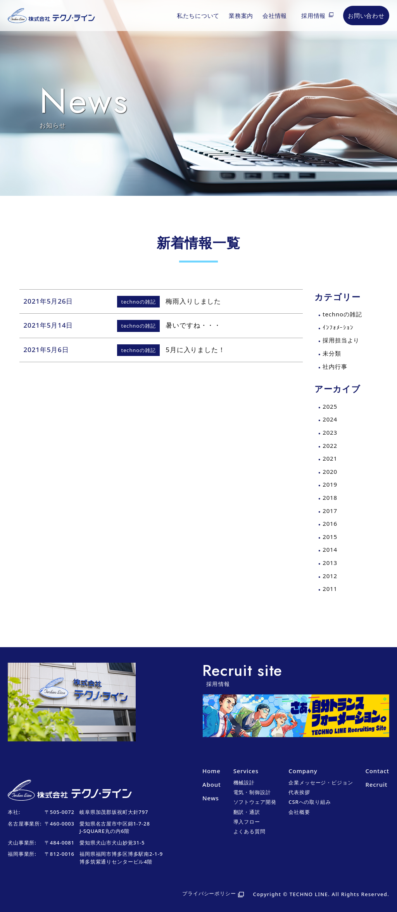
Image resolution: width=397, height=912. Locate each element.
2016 (330, 523)
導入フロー (246, 821)
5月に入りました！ (195, 349)
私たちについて (198, 15)
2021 (330, 458)
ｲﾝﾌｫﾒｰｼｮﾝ (338, 327)
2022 (330, 445)
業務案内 (241, 15)
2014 (330, 549)
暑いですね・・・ (193, 325)
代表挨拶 (299, 792)
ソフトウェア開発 (254, 801)
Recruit (376, 784)
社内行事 (335, 366)
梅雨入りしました (193, 301)
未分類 (332, 353)
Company (302, 771)
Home (211, 771)
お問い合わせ (366, 15)
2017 (330, 511)
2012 (330, 576)
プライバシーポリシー (209, 893)
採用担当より (341, 340)
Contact (377, 771)
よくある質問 (249, 831)
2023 (330, 432)
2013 (330, 563)
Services (246, 771)
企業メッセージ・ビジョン (320, 782)
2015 (330, 537)
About (211, 784)
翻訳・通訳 (246, 811)
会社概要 (299, 811)
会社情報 (274, 15)
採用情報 (313, 15)
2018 (330, 497)
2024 (330, 419)
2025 (330, 406)
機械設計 (244, 782)
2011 (330, 588)
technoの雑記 (342, 314)
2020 (330, 471)
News (210, 798)
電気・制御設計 (252, 792)
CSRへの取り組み (309, 801)
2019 (330, 484)
